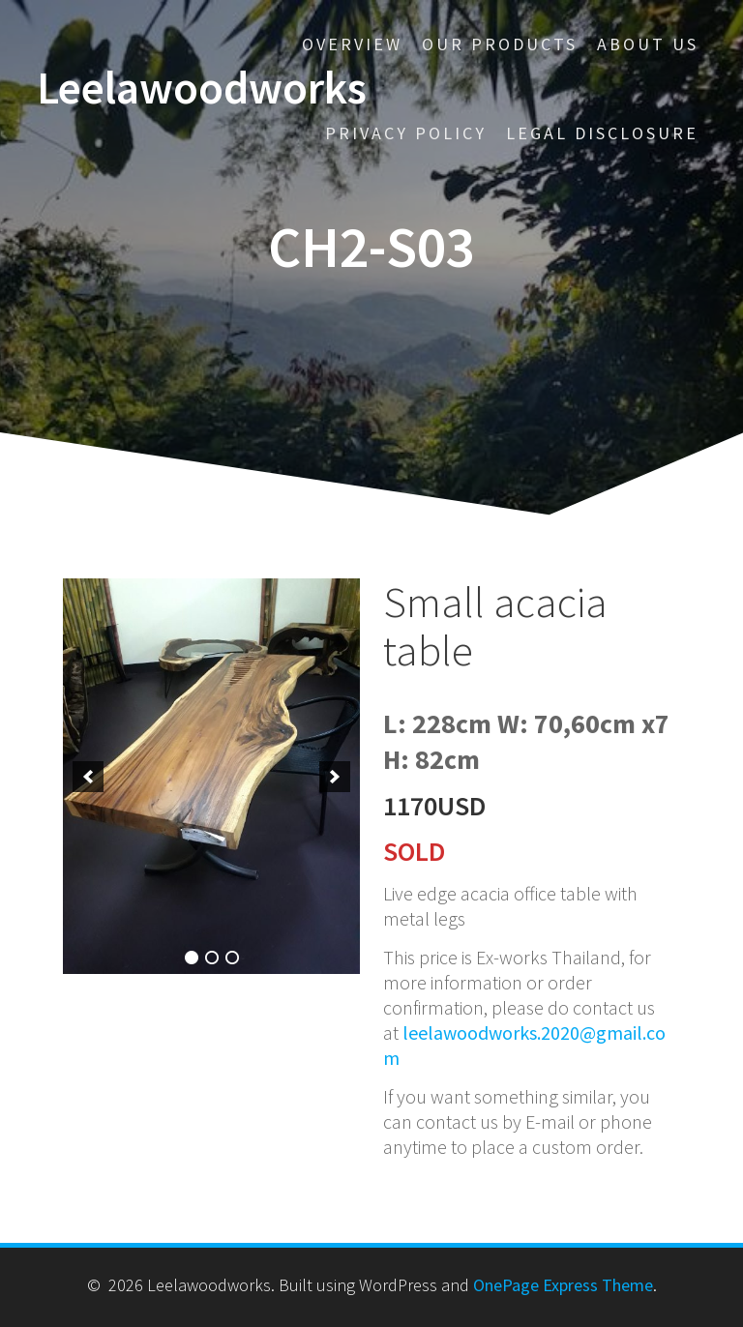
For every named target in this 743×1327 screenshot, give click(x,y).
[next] (334, 776)
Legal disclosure (602, 133)
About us (647, 44)
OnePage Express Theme (563, 1285)
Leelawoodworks (202, 88)
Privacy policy (406, 133)
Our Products (500, 44)
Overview (352, 44)
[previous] (88, 776)
